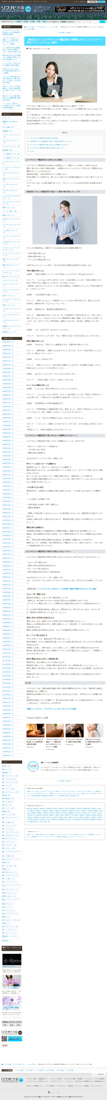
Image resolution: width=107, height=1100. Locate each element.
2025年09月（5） (8, 368)
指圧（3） (6, 917)
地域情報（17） (7, 131)
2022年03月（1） (8, 505)
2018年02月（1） (8, 645)
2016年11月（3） (8, 702)
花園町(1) (71, 813)
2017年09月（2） (8, 664)
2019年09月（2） (8, 592)
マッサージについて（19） (11, 146)
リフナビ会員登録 (49, 1086)
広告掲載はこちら (88, 1081)
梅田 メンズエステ (56, 834)
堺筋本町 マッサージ (38, 837)
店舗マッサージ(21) (32, 791)
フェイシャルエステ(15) (34, 793)
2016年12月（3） (8, 698)
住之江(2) (78, 813)
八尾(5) (100, 817)
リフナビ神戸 (29, 1070)
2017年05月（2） (8, 679)
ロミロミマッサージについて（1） (11, 254)
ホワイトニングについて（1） (10, 174)
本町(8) (79, 808)
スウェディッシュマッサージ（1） (11, 885)
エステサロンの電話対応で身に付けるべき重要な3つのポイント (50, 145)
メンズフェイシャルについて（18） (11, 168)
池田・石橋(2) (68, 817)
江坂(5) (57, 815)
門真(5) (42, 819)
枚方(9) (30, 819)
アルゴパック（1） (8, 910)
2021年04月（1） (8, 539)
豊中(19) (49, 817)
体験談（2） (6, 772)
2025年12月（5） (8, 357)
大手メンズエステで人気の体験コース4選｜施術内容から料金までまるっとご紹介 (11, 89)
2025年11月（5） (8, 361)
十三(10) (99, 813)
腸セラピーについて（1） (11, 276)
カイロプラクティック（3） (11, 859)
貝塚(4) (88, 815)
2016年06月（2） (8, 721)
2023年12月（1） (8, 448)
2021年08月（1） (8, 524)
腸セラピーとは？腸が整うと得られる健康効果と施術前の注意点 (11, 98)
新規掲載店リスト (43, 1078)
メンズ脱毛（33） (8, 856)
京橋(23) (51, 813)
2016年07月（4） (8, 717)
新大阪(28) (38, 815)
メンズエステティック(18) (82, 791)
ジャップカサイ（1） (9, 930)
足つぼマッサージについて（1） (11, 220)
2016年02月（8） (8, 736)
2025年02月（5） (8, 395)
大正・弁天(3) (92, 813)
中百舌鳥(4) (74, 815)
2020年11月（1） (8, 558)
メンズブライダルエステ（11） (11, 852)
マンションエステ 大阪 (70, 834)
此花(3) (68, 819)
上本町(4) (45, 813)
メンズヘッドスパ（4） (10, 882)
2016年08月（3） (8, 714)
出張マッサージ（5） (9, 838)
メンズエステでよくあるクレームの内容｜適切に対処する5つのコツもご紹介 (67, 589)
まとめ (32, 151)
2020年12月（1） (8, 554)
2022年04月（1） (8, 501)
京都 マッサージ (45, 834)
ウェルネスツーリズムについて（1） (11, 300)
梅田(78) (29, 808)
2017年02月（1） (8, 691)
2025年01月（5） (8, 399)
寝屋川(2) (36, 819)
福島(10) (42, 808)
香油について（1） (8, 305)
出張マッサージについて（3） (10, 180)
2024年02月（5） (8, 440)
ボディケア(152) (91, 793)
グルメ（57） (7, 805)
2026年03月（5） (8, 346)
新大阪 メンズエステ (68, 837)
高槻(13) (81, 817)
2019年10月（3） (8, 588)
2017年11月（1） (8, 657)
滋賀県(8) (92, 819)
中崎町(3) (60, 808)
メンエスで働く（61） (9, 866)
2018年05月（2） (8, 634)
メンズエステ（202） (9, 779)
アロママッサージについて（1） (11, 310)
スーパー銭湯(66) (60, 795)
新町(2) (38, 811)
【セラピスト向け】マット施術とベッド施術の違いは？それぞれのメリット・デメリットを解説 (11, 41)
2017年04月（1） (8, 683)
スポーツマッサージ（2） (10, 913)
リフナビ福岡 (70, 1070)
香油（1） (6, 923)
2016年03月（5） (8, 733)
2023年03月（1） (8, 467)
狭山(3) (94, 815)
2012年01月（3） (8, 755)
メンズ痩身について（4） (11, 158)
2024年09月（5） (8, 414)
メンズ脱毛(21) (96, 791)
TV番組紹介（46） (8, 798)
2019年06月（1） (8, 600)
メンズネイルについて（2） (10, 185)
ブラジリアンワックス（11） (10, 818)
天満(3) (90, 811)
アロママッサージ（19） (10, 926)
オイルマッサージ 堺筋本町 (86, 834)
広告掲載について (38, 1086)
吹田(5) (55, 817)
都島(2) (58, 813)
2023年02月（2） (8, 471)
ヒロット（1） (7, 907)
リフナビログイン (61, 1086)
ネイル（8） (6, 769)
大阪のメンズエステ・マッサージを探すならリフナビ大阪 (54, 1097)
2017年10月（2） (8, 660)
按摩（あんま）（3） (9, 896)
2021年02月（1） (8, 547)
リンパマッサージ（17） (10, 875)
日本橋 (32, 21)
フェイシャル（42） (9, 814)
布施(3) (87, 817)
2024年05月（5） (8, 429)
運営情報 (70, 1086)
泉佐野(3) (36, 817)
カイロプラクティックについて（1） (11, 203)
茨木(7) (76, 817)
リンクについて (69, 1081)
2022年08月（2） (8, 486)
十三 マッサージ (80, 837)
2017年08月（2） (8, 668)
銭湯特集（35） (7, 150)
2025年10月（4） (8, 365)
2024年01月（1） (8, 444)
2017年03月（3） (8, 687)
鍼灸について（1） (8, 215)
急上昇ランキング (43, 1081)
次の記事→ (68, 32)
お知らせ (29, 1086)
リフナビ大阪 (19, 1070)
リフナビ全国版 (7, 1070)
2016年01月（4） (8, 740)
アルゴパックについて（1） (10, 285)
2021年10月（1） (8, 516)
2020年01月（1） (8, 577)
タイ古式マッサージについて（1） (11, 243)
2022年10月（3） (8, 478)
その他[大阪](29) (76, 819)
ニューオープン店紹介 (56, 1078)
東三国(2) (45, 815)
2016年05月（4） (8, 725)
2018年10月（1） (8, 619)
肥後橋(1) (73, 808)
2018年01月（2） (8, 649)
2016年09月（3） (8, 710)
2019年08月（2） (8, 596)
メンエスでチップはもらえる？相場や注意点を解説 (11, 64)
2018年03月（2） (8, 641)
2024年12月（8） (8, 402)
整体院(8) (37, 795)
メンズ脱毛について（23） (11, 154)
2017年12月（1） (8, 653)
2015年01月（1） (8, 744)
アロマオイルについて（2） (10, 191)
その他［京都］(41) (44, 821)
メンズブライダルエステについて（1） (11, 197)
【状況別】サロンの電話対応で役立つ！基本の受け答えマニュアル (51, 141)
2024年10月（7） (8, 410)
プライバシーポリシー (97, 1086)
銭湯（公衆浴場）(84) (72, 795)
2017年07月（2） (8, 672)
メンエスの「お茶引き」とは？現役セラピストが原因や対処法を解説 (11, 105)
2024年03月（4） (8, 437)
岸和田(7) (82, 815)
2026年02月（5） (8, 349)
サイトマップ (78, 1086)
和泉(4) (99, 815)
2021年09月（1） (8, 520)
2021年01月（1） (8, 550)
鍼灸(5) (51, 795)
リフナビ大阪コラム (53, 21)
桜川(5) (78, 811)
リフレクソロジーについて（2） (11, 136)
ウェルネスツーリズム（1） (11, 920)
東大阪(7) (93, 817)
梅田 (44, 21)
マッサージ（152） (8, 789)
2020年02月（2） (8, 573)
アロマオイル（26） (9, 848)
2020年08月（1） (8, 566)
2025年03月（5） (8, 391)
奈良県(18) (85, 819)
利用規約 (86, 1086)
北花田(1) (29, 817)
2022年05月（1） (8, 497)
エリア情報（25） (8, 822)
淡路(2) (51, 815)
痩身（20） (6, 811)
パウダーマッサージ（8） (10, 832)
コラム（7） (6, 118)
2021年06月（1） (8, 531)
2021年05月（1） (8, 535)
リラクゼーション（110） (10, 792)
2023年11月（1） (8, 452)
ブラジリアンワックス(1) (66, 791)
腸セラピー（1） (8, 904)
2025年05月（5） (8, 384)
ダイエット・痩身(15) (48, 793)
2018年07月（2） (8, 626)
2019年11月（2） (8, 585)
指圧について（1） (8, 295)
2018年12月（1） (8, 611)
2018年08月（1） (8, 622)
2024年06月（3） (8, 425)
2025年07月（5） (8, 376)
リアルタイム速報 (31, 1078)
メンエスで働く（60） (10, 211)
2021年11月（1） (8, 513)
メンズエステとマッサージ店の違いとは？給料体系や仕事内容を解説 (11, 32)
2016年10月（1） (8, 706)
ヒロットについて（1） (10, 280)
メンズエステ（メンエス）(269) (48, 791)
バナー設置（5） (8, 801)
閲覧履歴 (63, 21)
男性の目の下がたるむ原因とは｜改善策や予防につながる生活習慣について (11, 57)
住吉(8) (84, 813)
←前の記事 (61, 32)
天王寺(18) (64, 813)
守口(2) (48, 819)
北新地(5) (35, 808)
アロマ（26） (7, 785)
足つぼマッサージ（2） (10, 872)
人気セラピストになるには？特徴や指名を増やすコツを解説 (11, 71)
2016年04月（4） (8, 729)
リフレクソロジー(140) (78, 793)
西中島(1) (31, 815)
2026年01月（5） (8, 353)
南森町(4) (96, 811)
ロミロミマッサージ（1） (10, 889)
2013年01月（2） (8, 751)
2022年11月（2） (8, 475)
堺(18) (62, 815)
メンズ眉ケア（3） (8, 878)
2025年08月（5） (8, 372)
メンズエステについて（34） (11, 162)
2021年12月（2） (8, 509)
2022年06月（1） (8, 494)
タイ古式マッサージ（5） (10, 835)
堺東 (38, 21)
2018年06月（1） (8, 630)
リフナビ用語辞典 (99, 1078)
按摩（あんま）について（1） (10, 266)
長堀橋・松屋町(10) (55, 811)
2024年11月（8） (8, 406)
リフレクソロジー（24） (10, 782)
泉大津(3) (43, 817)
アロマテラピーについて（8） (10, 141)
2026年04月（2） (8, 342)
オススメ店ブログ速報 (70, 1078)
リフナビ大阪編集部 (51, 762)
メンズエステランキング (56, 1081)
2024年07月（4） (8, 421)
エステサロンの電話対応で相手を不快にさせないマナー (47, 148)
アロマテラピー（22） (9, 845)
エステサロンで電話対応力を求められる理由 (44, 138)
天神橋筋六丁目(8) (51, 808)
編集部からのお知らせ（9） (10, 122)
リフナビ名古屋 (49, 1070)
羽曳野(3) (54, 819)
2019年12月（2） (8, 581)
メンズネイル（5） (8, 842)
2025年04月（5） (8, 387)
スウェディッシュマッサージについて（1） (11, 249)
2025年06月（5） (8, 380)
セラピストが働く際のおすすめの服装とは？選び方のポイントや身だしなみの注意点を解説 (11, 79)
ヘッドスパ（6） (8, 829)
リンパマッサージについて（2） (11, 225)
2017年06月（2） (8, 676)
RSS (5, 1045)
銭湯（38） (6, 795)
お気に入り (70, 21)
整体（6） (6, 862)
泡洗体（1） (6, 941)
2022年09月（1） (8, 482)
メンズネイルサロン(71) (63, 793)
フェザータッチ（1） (9, 933)
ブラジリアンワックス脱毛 (53, 837)
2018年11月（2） (8, 615)
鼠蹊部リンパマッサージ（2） (10, 937)
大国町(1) (83, 811)
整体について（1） (8, 207)
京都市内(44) (33, 821)
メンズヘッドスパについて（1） (11, 237)
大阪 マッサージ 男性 (33, 834)
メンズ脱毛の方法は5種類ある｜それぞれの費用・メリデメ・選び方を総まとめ (11, 49)
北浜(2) (67, 808)
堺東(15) (67, 815)
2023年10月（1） (8, 456)
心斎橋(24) (45, 811)
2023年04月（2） (8, 463)
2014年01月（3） (8, 748)
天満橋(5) (33, 813)
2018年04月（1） (8, 638)
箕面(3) (61, 817)
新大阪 (25, 21)
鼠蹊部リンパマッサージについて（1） (11, 327)
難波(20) (64, 811)
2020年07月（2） (8, 569)
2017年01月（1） (8, 695)
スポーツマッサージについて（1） (11, 291)
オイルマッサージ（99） (10, 776)
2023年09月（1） (8, 459)
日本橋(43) (71, 811)
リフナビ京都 (39, 1070)
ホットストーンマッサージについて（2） (11, 271)
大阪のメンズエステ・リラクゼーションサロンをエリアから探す (51, 709)
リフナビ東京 (60, 1070)
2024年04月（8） (8, 433)
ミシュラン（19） (8, 808)
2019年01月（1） (8, 607)
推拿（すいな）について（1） (10, 260)
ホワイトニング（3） (9, 825)
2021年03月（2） (8, 543)
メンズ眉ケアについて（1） (10, 231)
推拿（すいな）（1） (9, 893)
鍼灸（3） (6, 869)
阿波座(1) (94, 808)
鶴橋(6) (39, 813)
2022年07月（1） (8, 490)
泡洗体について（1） (9, 332)
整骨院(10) (45, 795)
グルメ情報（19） (8, 127)
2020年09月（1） (8, 562)
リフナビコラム (88, 1078)
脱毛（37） (6, 766)
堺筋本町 (18, 21)
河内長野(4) (61, 819)
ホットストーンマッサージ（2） (11, 900)
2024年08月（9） (8, 418)
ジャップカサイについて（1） (10, 315)
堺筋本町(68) (86, 808)
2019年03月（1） (8, 603)
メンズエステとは (31, 1081)
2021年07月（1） (8, 528)
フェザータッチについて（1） (10, 321)
